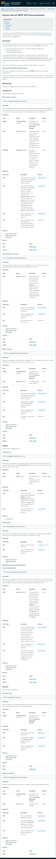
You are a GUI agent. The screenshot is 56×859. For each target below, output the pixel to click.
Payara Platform (9, 8)
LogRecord (41, 545)
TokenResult (41, 733)
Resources (7, 23)
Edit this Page (51, 8)
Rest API (25, 10)
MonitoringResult (42, 627)
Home (2, 8)
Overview (7, 21)
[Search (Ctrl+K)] (45, 3)
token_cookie (33, 250)
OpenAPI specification (46, 35)
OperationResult (42, 177)
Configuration (9, 25)
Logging (7, 27)
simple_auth (32, 247)
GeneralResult (41, 186)
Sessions (8, 29)
